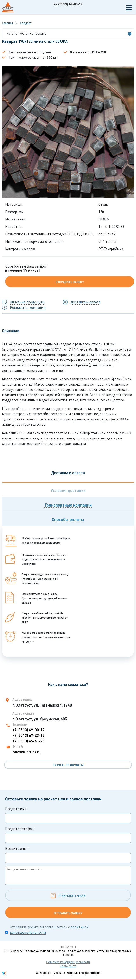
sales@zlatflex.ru (26, 751)
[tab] (68, 489)
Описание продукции (27, 302)
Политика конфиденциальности (68, 962)
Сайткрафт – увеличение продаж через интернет (69, 972)
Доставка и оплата (85, 302)
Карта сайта (68, 966)
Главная (7, 23)
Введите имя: (68, 814)
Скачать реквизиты (68, 765)
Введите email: (68, 854)
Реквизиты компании (28, 307)
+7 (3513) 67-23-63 (28, 735)
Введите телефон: (68, 834)
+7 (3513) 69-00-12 (68, 4)
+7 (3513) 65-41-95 (28, 741)
